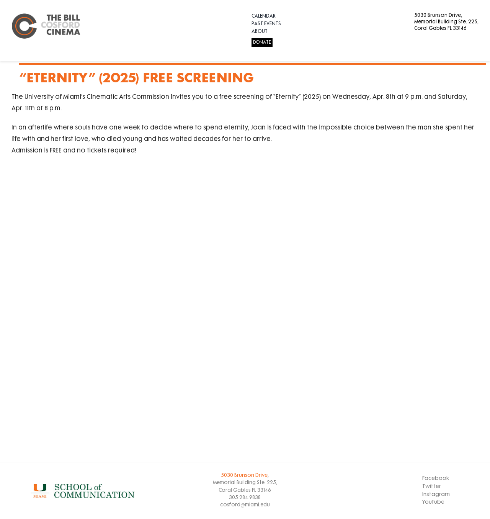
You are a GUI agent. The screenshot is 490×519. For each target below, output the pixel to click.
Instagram (436, 494)
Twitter (431, 486)
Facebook (435, 478)
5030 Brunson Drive (244, 475)
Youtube (433, 502)
